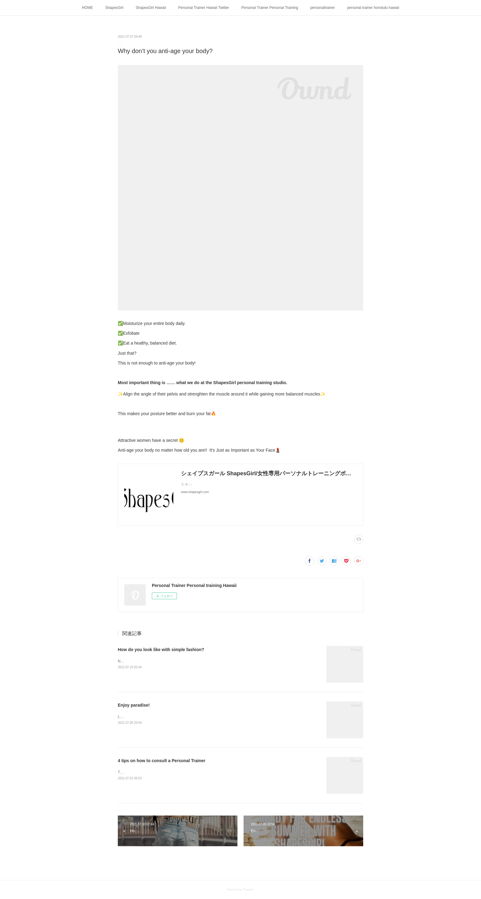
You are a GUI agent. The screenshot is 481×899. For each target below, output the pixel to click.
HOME (87, 8)
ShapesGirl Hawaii (151, 8)
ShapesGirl (114, 8)
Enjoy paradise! (134, 705)
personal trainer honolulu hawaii (373, 8)
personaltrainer (322, 8)
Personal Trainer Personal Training (269, 8)
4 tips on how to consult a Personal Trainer (162, 760)
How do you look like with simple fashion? (161, 649)
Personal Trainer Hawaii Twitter (203, 8)
